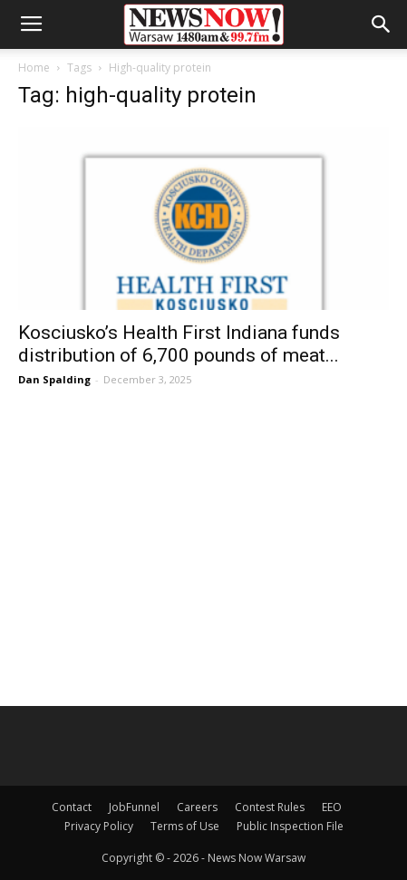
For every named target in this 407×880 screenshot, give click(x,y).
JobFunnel (134, 807)
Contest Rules (270, 807)
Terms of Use (184, 826)
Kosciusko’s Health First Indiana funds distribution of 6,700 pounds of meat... (179, 344)
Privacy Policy (98, 826)
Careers (197, 807)
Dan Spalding (54, 379)
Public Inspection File (290, 826)
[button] (381, 24)
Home (34, 67)
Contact (72, 807)
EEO (332, 807)
